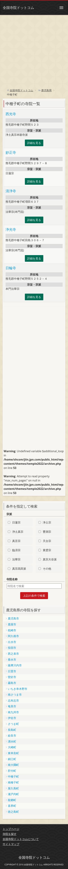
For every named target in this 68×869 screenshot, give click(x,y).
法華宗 (16, 559)
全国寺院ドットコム (18, 7)
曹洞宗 (47, 532)
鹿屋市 (12, 624)
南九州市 (13, 712)
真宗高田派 (19, 569)
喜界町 (12, 806)
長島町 (12, 730)
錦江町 (12, 759)
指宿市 (12, 648)
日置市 (12, 671)
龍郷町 (12, 800)
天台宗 (47, 541)
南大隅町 (13, 765)
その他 (47, 569)
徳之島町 (13, 812)
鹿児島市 (13, 618)
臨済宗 (16, 550)
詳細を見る (34, 143)
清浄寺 (11, 191)
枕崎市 (12, 630)
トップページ (11, 829)
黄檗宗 (47, 550)
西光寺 (11, 114)
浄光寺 (11, 229)
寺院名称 (12, 579)
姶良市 (12, 735)
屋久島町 (13, 788)
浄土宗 (47, 522)
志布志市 (13, 700)
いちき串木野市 (17, 689)
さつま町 (13, 724)
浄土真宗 (17, 532)
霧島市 (12, 683)
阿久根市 (13, 636)
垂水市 (12, 659)
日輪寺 (11, 268)
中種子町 (13, 776)
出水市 (12, 642)
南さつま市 (15, 694)
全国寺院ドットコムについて (21, 839)
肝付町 (12, 771)
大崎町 (12, 747)
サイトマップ (11, 844)
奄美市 (12, 706)
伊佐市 (12, 718)
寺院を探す (10, 834)
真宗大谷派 (50, 559)
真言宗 (16, 541)
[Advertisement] (34, 51)
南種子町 (13, 782)
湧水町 (12, 741)
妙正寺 (11, 152)
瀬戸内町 (13, 794)
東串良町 (13, 753)
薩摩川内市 (15, 665)
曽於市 (12, 677)
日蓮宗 (16, 522)
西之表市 (13, 654)
